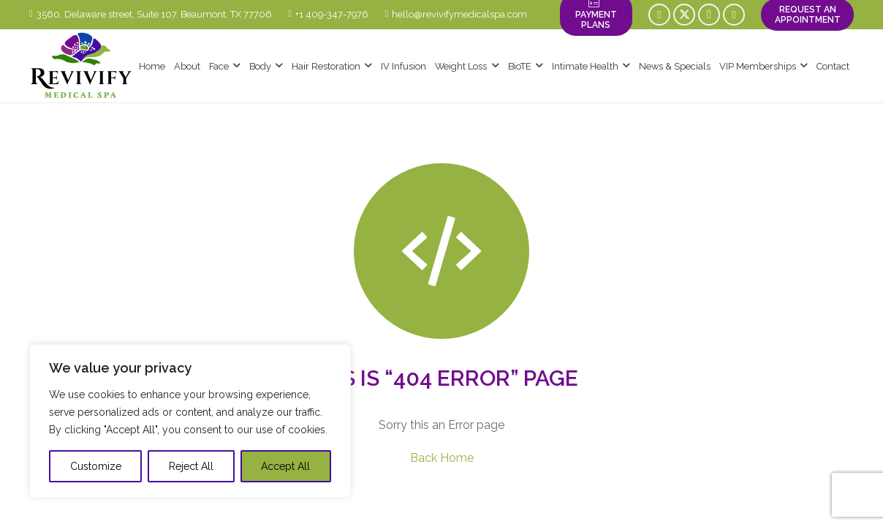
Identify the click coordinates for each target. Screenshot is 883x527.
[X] (684, 15)
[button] (234, 65)
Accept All (285, 466)
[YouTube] (734, 15)
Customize (95, 466)
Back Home (442, 458)
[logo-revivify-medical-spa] (81, 65)
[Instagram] (709, 15)
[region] (190, 421)
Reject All (191, 466)
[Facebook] (659, 15)
